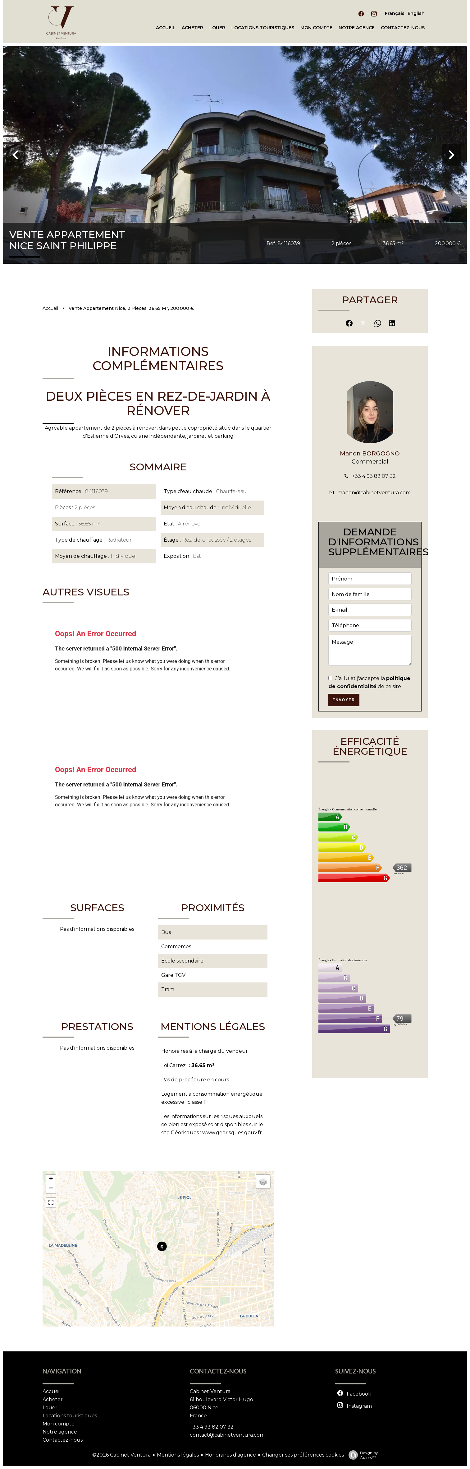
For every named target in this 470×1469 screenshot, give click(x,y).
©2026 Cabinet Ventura (121, 1455)
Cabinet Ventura (210, 1391)
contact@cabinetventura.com (227, 1435)
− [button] (51, 1188)
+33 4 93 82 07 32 (374, 476)
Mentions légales (178, 1455)
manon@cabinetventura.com (374, 493)
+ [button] (51, 1179)
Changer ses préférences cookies (303, 1455)
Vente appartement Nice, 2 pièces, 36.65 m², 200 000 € (131, 308)
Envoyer (343, 700)
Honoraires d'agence (230, 1455)
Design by (361, 1455)
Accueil (50, 308)
